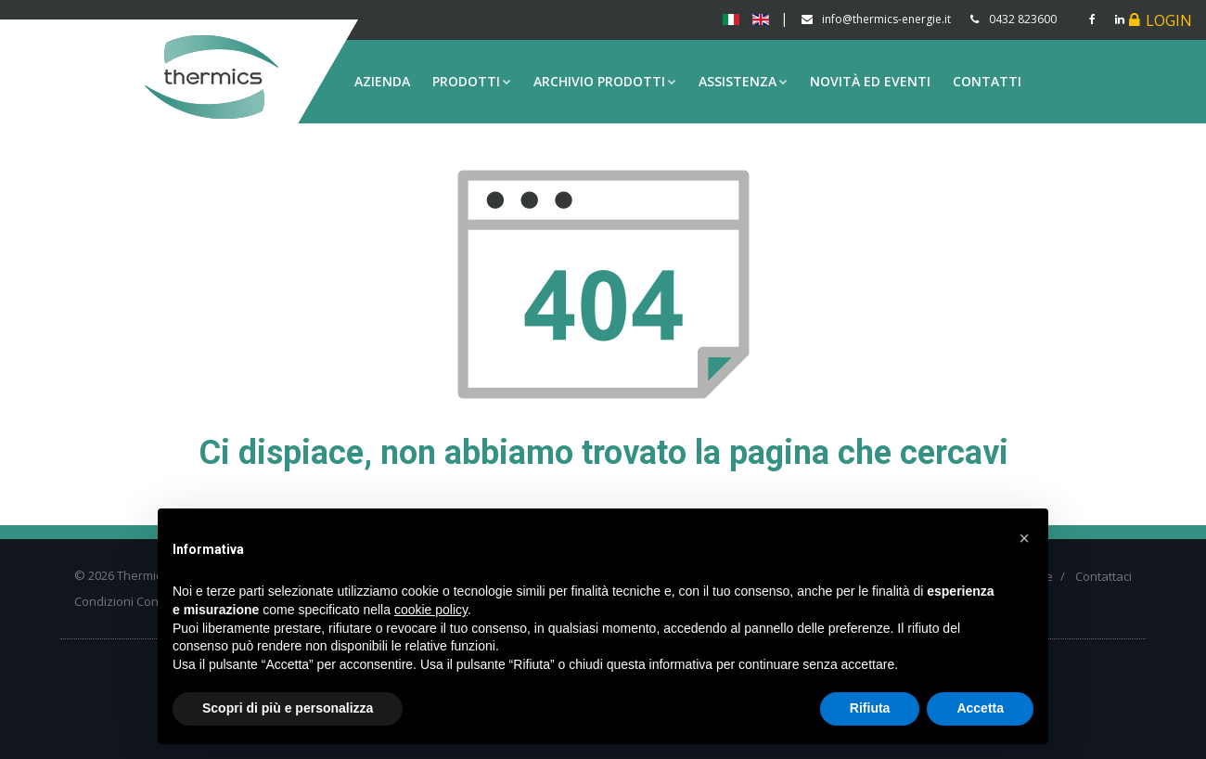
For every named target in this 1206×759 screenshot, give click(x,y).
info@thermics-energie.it (886, 19)
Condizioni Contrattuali (138, 601)
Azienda (382, 81)
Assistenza (743, 81)
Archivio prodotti (604, 81)
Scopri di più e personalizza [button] (287, 708)
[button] (1024, 538)
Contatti (987, 81)
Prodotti (471, 81)
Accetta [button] (980, 708)
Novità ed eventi (870, 81)
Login (1169, 20)
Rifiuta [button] (870, 708)
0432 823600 (1023, 19)
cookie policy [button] (431, 609)
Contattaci (1103, 576)
